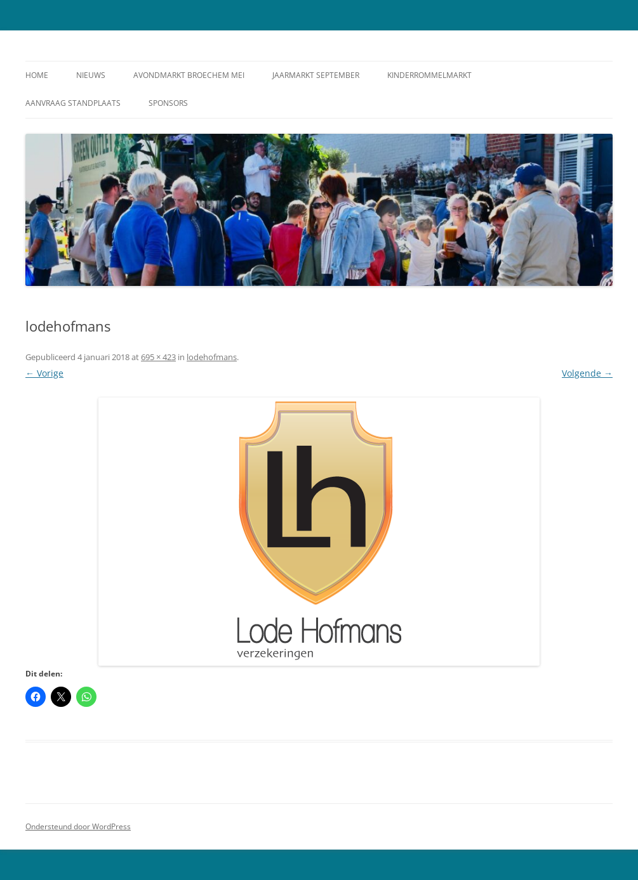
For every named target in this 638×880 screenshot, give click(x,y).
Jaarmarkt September (315, 75)
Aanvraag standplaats (73, 103)
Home (36, 75)
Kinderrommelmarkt (429, 75)
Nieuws (90, 75)
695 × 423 (158, 357)
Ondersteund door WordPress (78, 826)
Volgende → (587, 373)
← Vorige (44, 373)
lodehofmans (212, 357)
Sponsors (168, 103)
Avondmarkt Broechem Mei (188, 75)
